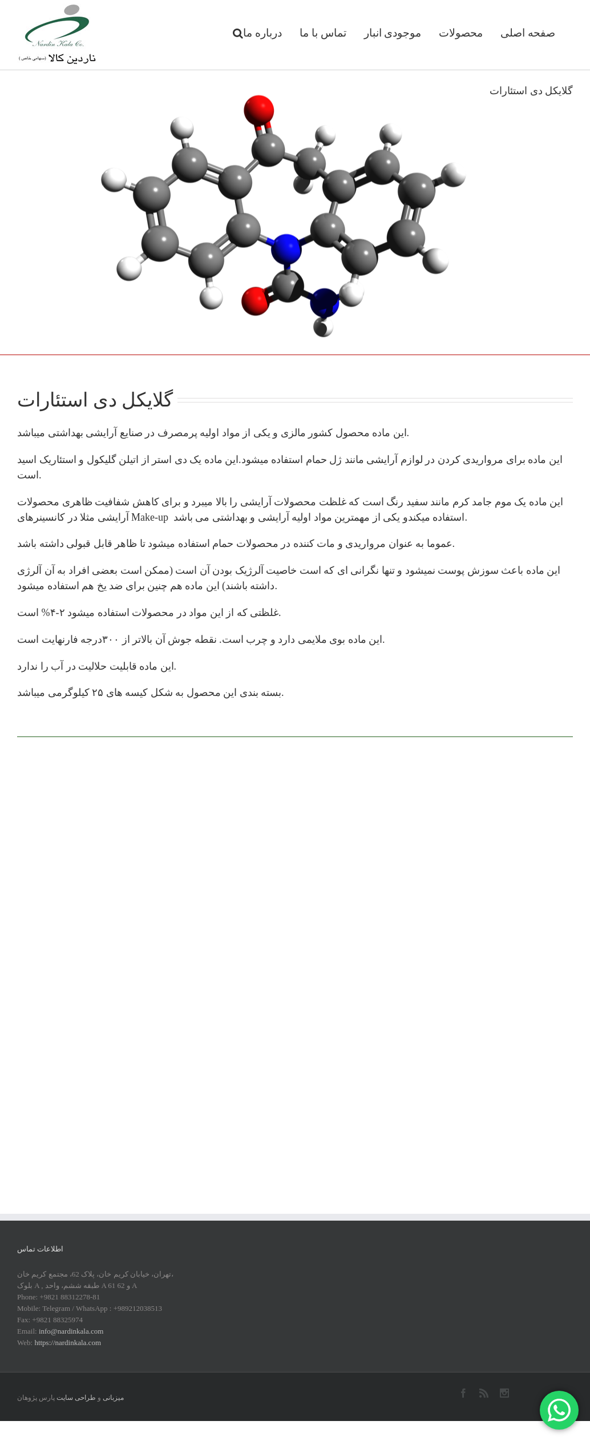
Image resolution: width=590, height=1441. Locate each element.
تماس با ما (323, 33)
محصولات (461, 33)
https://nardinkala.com (67, 1342)
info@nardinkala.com (71, 1331)
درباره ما (262, 33)
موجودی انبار (393, 33)
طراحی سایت (76, 1398)
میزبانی (113, 1398)
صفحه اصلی (527, 33)
